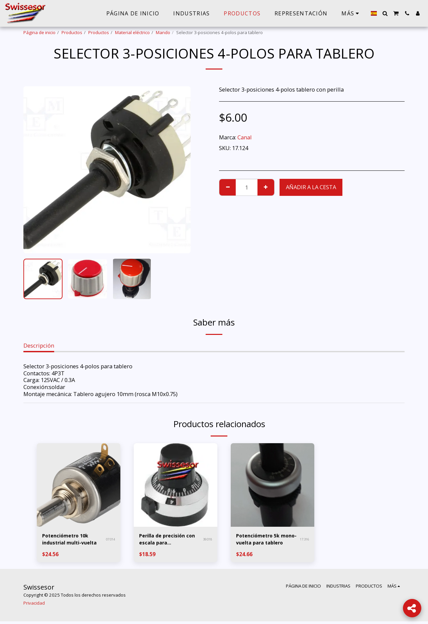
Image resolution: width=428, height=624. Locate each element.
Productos (72, 32)
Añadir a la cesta (311, 187)
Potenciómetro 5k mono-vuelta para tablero (260, 540)
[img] (78, 485)
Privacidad (34, 606)
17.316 (303, 540)
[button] (385, 13)
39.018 (206, 540)
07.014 (109, 540)
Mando (163, 32)
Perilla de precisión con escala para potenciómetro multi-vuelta (169, 540)
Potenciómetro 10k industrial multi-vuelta (68, 540)
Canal (244, 137)
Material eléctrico (132, 32)
